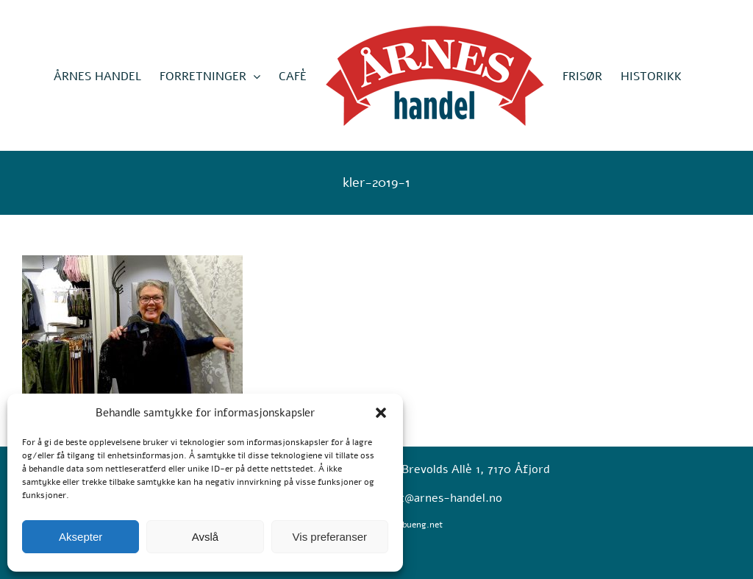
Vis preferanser (330, 536)
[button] (381, 412)
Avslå (205, 536)
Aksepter (80, 536)
